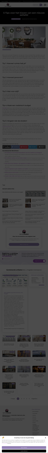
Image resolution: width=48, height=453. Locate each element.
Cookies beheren (24, 451)
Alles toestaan (24, 447)
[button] (45, 437)
